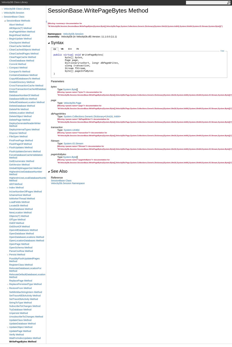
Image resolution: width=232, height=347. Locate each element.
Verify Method (16, 334)
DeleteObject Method (20, 116)
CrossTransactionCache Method (26, 85)
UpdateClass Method (20, 320)
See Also (57, 171)
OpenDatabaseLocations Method (26, 237)
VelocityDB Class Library (17, 8)
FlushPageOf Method (20, 144)
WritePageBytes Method (22, 341)
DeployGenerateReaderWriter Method (25, 124)
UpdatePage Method (20, 331)
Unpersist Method (18, 313)
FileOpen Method (18, 136)
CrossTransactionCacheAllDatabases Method (27, 90)
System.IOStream (73, 143)
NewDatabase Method (21, 209)
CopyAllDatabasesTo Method (24, 78)
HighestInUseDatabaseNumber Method (25, 173)
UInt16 (109, 116)
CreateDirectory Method (21, 82)
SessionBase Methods (18, 20)
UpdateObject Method (20, 327)
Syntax (56, 42)
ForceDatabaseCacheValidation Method (26, 156)
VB (62, 49)
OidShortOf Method (19, 226)
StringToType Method (20, 302)
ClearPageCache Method (22, 57)
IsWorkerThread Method (22, 198)
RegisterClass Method (21, 264)
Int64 (116, 116)
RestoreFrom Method (20, 288)
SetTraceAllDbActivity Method (25, 295)
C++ (70, 49)
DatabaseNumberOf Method (24, 95)
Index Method (16, 187)
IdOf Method (15, 184)
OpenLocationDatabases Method (26, 240)
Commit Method (17, 64)
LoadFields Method (19, 202)
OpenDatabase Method (21, 233)
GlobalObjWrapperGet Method (25, 168)
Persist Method (17, 254)
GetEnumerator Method (21, 161)
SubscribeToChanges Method (24, 306)
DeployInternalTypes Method (24, 129)
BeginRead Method (19, 35)
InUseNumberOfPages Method (25, 191)
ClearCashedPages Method (23, 53)
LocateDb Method (18, 205)
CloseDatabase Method (21, 60)
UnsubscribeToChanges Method (26, 316)
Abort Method (16, 24)
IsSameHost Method (20, 195)
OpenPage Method (19, 244)
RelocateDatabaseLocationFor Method (25, 269)
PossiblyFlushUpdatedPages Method (24, 260)
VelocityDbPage (72, 103)
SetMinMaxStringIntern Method (25, 292)
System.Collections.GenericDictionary (84, 116)
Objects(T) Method (19, 216)
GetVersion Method (19, 164)
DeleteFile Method (19, 109)
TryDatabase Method (20, 309)
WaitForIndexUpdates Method (25, 338)
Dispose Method (17, 133)
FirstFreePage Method (21, 140)
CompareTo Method (19, 71)
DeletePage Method (19, 119)
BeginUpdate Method (20, 38)
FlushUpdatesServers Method (25, 151)
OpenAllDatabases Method (23, 230)
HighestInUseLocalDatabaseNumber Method (27, 179)
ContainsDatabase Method (23, 75)
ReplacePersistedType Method (25, 284)
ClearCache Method (19, 46)
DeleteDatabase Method (22, 105)
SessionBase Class (14, 16)
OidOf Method (16, 223)
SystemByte (69, 89)
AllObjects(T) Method (20, 28)
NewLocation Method (20, 212)
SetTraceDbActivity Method (23, 299)
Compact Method (18, 67)
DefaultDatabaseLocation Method (27, 102)
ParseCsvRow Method (21, 251)
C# (54, 49)
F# (78, 49)
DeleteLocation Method (21, 112)
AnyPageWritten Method (22, 31)
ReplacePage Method (20, 280)
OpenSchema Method (20, 247)
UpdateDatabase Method (22, 323)
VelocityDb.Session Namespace (68, 183)
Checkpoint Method (19, 42)
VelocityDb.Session (14, 12)
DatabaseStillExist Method (23, 98)
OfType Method (17, 219)
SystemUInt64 (71, 130)
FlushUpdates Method (21, 147)
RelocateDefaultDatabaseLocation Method (27, 275)
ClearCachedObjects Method (24, 49)
